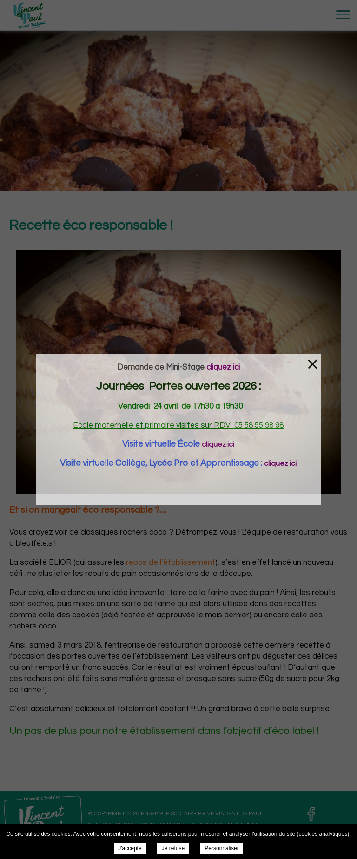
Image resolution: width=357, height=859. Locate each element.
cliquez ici (218, 444)
